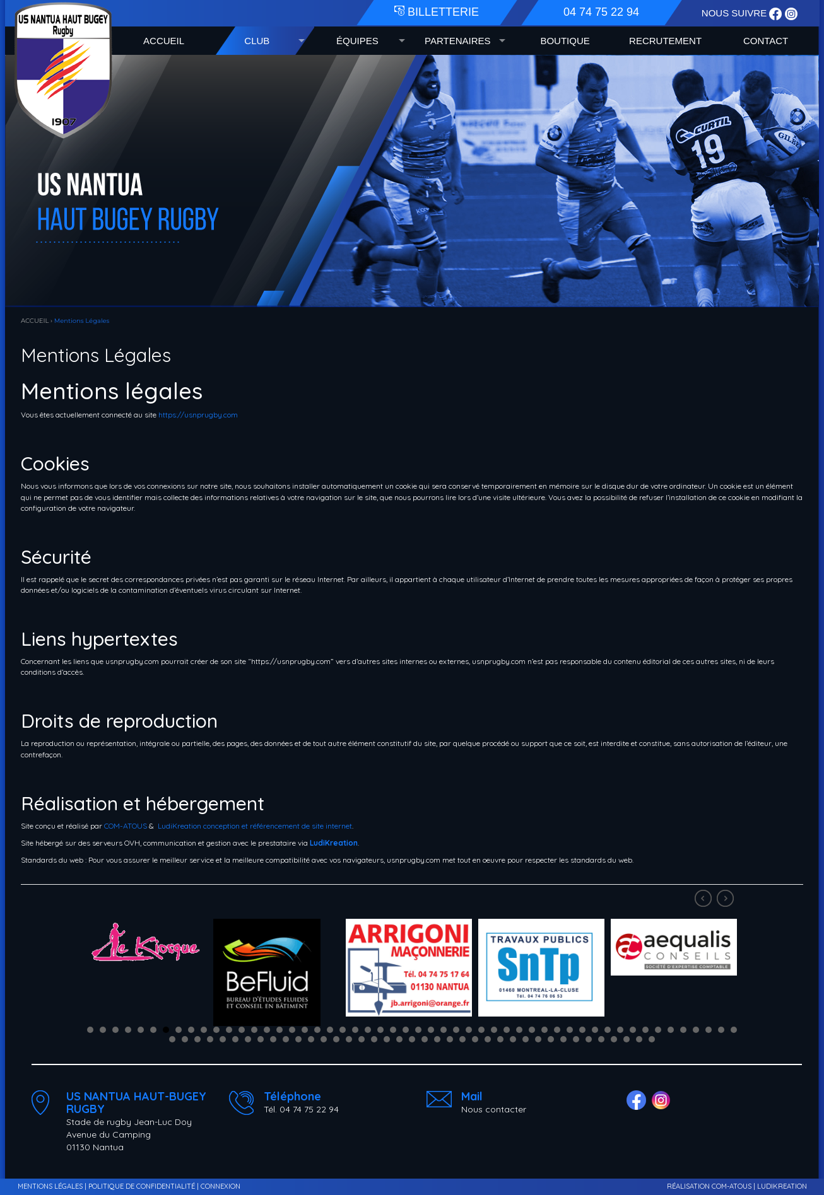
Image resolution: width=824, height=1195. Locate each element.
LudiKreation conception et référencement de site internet (255, 826)
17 (292, 1030)
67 (349, 1039)
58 (235, 1039)
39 (570, 1030)
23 (368, 1030)
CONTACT (765, 40)
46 (658, 1030)
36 (532, 1030)
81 (525, 1039)
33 (494, 1030)
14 (254, 1030)
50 (708, 1030)
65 (324, 1039)
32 (481, 1030)
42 (607, 1030)
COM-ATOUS (125, 826)
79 (500, 1039)
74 (437, 1039)
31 (469, 1030)
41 (595, 1030)
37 (544, 1030)
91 (652, 1039)
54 (185, 1039)
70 (387, 1039)
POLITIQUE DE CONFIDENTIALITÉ (141, 1186)
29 (443, 1030)
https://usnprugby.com (198, 414)
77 (475, 1039)
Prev (705, 900)
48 (683, 1030)
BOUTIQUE (564, 40)
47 (671, 1030)
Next (727, 900)
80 (513, 1039)
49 (696, 1030)
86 (589, 1039)
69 (374, 1039)
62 (286, 1039)
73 (424, 1039)
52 (734, 1030)
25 (393, 1030)
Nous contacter (493, 1109)
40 (582, 1030)
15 (267, 1030)
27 (418, 1030)
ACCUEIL (163, 40)
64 (311, 1039)
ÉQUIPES (357, 40)
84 (563, 1039)
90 (639, 1039)
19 (317, 1030)
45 (645, 1030)
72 (412, 1039)
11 (216, 1030)
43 (620, 1030)
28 (431, 1030)
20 (330, 1030)
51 (721, 1030)
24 (380, 1030)
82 (538, 1039)
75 (450, 1039)
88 (614, 1039)
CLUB (256, 40)
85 (576, 1039)
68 (361, 1039)
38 (557, 1030)
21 (342, 1030)
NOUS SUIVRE (736, 13)
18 (305, 1030)
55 (197, 1039)
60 (260, 1039)
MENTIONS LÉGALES (50, 1186)
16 (279, 1030)
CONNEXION (220, 1186)
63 (298, 1039)
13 (241, 1030)
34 (506, 1030)
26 (406, 1030)
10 (204, 1030)
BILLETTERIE (436, 12)
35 (519, 1030)
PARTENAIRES (457, 40)
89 (626, 1039)
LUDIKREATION (782, 1186)
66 (336, 1039)
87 (601, 1039)
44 (633, 1030)
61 (273, 1039)
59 (248, 1039)
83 (551, 1039)
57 (223, 1039)
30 (456, 1030)
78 (488, 1039)
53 (172, 1039)
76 (462, 1039)
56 (210, 1039)
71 (399, 1039)
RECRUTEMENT (665, 40)
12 (229, 1030)
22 (355, 1030)
